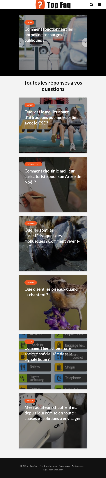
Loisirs (29, 105)
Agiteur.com (78, 466)
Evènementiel (33, 164)
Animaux (30, 223)
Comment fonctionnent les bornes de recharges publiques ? (48, 35)
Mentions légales (48, 466)
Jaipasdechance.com (53, 469)
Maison (29, 401)
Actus (29, 341)
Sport (29, 22)
